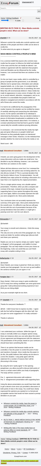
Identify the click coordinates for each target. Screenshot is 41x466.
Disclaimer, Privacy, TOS (11, 453)
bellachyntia (4, 258)
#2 (40, 153)
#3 (40, 219)
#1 (40, 38)
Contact (25, 453)
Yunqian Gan (5, 277)
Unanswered (26, 2)
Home (3, 18)
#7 (40, 327)
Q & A (19, 449)
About (13, 449)
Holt (1, 151)
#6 (40, 300)
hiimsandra (4, 219)
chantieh (3, 38)
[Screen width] (7, 20)
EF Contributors (29, 449)
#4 (40, 258)
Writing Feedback (12, 18)
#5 (40, 277)
